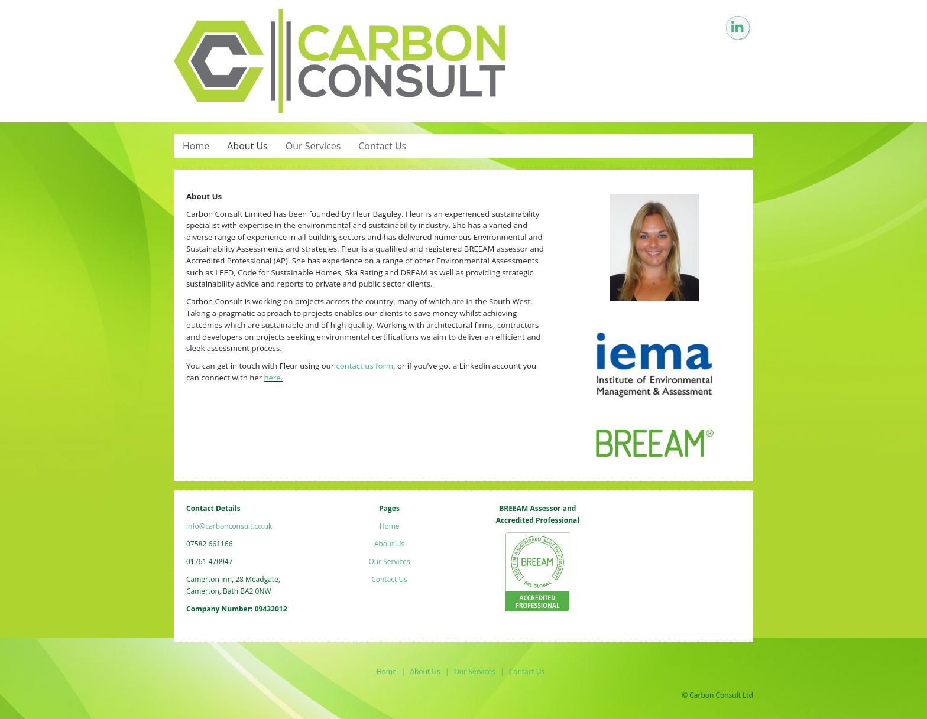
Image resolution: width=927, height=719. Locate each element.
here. (273, 377)
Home (196, 145)
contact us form (364, 365)
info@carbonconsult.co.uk (229, 526)
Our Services (313, 145)
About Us (247, 145)
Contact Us (382, 145)
